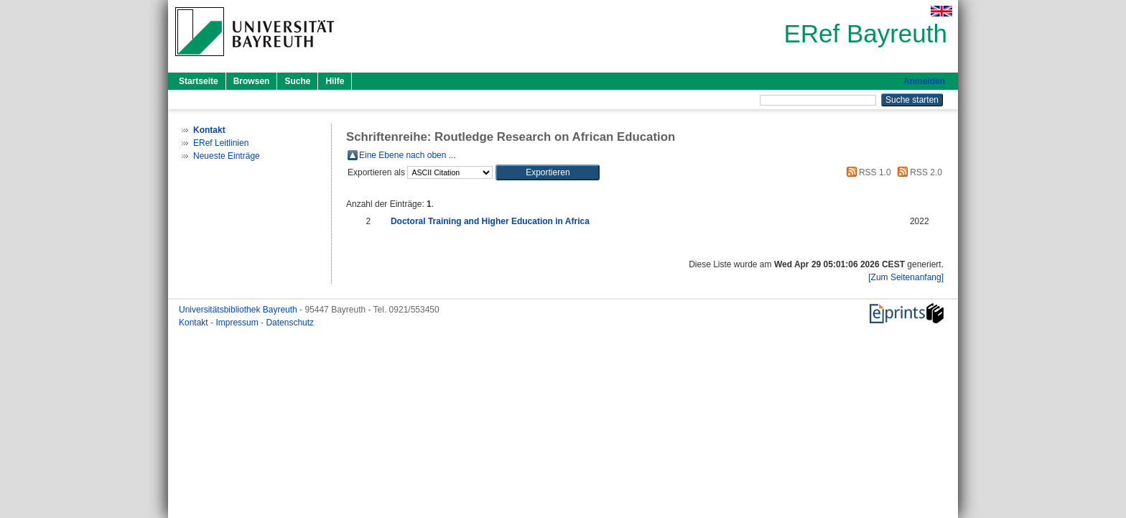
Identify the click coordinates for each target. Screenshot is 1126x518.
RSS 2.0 (917, 172)
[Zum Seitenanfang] (906, 277)
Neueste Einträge (226, 156)
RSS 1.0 (866, 172)
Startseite (198, 81)
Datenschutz (290, 323)
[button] (547, 172)
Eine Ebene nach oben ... (407, 155)
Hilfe (334, 81)
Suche (297, 81)
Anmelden (924, 81)
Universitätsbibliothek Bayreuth (239, 310)
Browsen (251, 81)
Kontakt (194, 323)
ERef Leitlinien (220, 143)
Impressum (238, 323)
